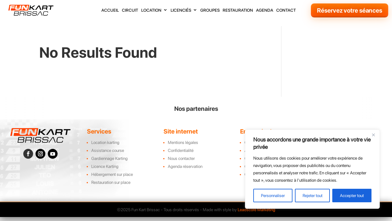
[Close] (373, 134)
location (151, 10)
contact (286, 10)
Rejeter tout (312, 195)
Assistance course (107, 150)
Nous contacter (181, 158)
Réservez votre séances (349, 10)
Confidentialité (181, 150)
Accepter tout (352, 195)
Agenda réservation (185, 166)
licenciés (181, 10)
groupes (210, 10)
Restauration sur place (110, 182)
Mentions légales (183, 142)
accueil (110, 10)
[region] (312, 169)
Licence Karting (105, 166)
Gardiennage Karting (109, 158)
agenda (264, 10)
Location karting (105, 142)
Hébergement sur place (112, 174)
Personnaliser (273, 195)
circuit (130, 10)
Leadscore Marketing (256, 209)
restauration (238, 10)
